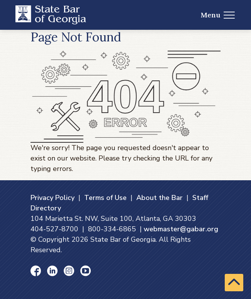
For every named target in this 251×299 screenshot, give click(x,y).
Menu (218, 14)
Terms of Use (105, 197)
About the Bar (159, 197)
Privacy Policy (53, 197)
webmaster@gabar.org (181, 229)
